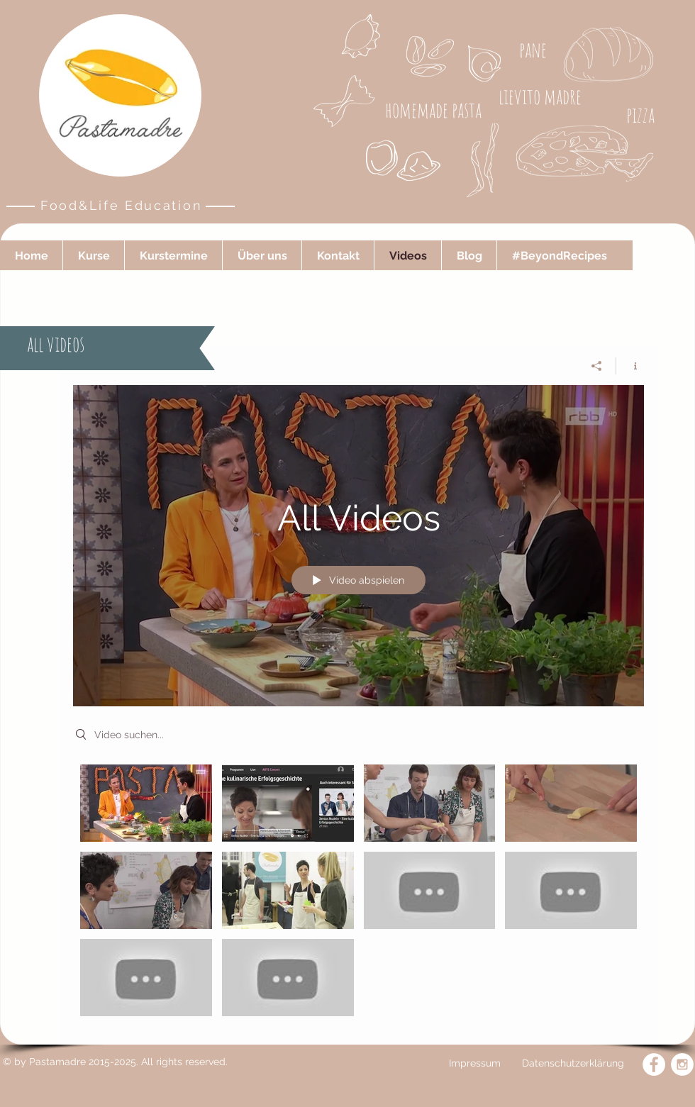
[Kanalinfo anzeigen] (630, 365)
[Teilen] (596, 365)
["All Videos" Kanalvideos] (358, 894)
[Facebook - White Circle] (654, 1064)
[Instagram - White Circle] (682, 1064)
